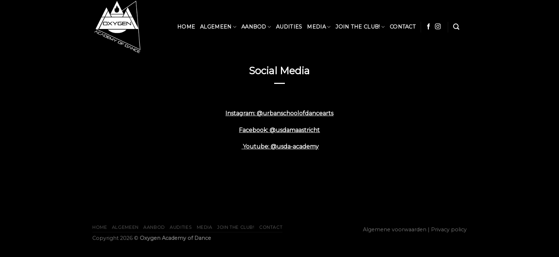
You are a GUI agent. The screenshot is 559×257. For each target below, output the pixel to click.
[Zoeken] (456, 27)
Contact (403, 27)
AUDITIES (289, 27)
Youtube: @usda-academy (281, 146)
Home (186, 27)
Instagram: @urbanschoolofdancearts (279, 113)
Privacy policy (449, 229)
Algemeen (218, 27)
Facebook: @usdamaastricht (279, 130)
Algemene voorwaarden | (396, 229)
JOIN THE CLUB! (360, 27)
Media (318, 27)
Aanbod (256, 27)
